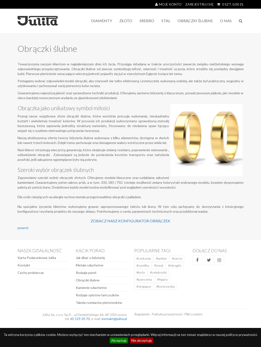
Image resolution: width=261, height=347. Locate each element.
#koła (140, 272)
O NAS (226, 20)
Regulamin (142, 314)
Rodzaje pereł (86, 273)
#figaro (162, 279)
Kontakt (24, 265)
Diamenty (101, 20)
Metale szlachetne (89, 265)
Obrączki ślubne (88, 280)
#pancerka (144, 279)
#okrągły (174, 265)
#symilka (142, 265)
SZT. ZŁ (230, 4)
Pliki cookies (193, 314)
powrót (23, 228)
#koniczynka (165, 286)
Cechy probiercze (31, 273)
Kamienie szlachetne (91, 288)
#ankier (161, 258)
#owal (158, 265)
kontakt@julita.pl (114, 319)
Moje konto (168, 4)
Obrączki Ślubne (195, 20)
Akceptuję (119, 340)
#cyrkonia (143, 258)
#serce (177, 258)
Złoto (125, 20)
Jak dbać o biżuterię (90, 258)
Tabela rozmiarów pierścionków (99, 302)
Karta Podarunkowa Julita (37, 258)
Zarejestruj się (199, 4)
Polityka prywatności (167, 314)
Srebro (147, 20)
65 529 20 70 (80, 319)
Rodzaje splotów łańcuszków (97, 295)
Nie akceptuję (141, 340)
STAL (165, 20)
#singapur (143, 286)
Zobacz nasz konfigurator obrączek (130, 220)
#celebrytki (158, 272)
